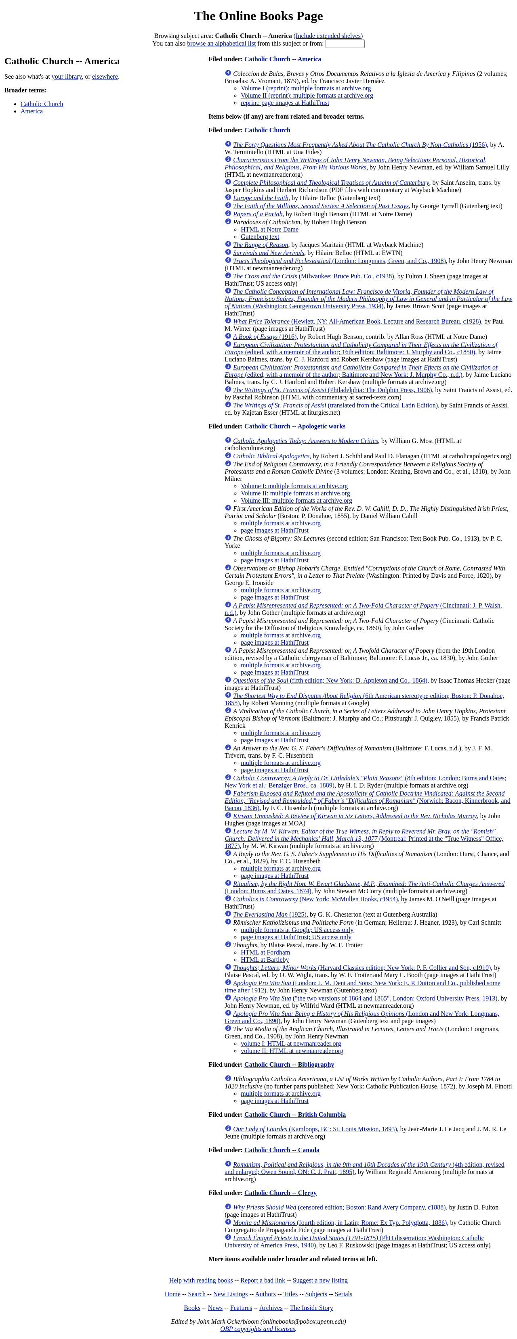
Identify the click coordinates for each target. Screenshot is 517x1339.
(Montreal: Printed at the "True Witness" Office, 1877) (364, 838)
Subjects (316, 1294)
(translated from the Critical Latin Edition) (335, 405)
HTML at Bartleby (265, 959)
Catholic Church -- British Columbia (295, 1114)
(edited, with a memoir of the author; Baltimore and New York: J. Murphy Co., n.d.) (361, 371)
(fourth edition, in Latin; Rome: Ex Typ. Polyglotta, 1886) (340, 1222)
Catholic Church (42, 103)
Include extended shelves (328, 35)
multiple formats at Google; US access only (297, 929)
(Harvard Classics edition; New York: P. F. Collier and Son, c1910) (362, 967)
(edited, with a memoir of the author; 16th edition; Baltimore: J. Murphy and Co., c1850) (361, 348)
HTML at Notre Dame (269, 229)
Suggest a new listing (320, 1280)
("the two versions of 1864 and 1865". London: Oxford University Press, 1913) (365, 998)
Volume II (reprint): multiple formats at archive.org (307, 95)
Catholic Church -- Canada (281, 1150)
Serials (344, 1294)
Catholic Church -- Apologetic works (294, 426)
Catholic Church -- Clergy (280, 1192)
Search (197, 1294)
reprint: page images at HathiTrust (285, 102)
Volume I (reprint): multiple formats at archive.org (306, 88)
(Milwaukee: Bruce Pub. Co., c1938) (313, 276)
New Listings (230, 1294)
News (215, 1307)
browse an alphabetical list (221, 43)
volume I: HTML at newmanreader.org (291, 1043)
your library (67, 76)
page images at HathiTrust (275, 530)
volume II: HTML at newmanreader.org (292, 1050)
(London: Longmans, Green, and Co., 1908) (339, 260)
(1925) (270, 914)
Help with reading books (201, 1280)
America (32, 111)
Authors (265, 1294)
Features (241, 1307)
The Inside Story (311, 1307)
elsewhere (105, 76)
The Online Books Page (258, 15)
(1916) (264, 336)
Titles (290, 1294)
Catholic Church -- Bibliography (289, 1064)
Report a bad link (262, 1280)
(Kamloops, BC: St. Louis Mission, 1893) (315, 1129)
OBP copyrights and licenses (257, 1328)
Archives (271, 1307)
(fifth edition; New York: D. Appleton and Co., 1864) (330, 680)
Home (173, 1294)
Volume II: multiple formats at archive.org (295, 493)
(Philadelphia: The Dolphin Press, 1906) (332, 389)
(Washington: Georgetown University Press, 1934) (368, 298)
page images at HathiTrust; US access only (296, 937)
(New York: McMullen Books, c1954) (315, 899)
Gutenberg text (260, 236)
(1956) (360, 144)
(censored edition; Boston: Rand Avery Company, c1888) (339, 1207)
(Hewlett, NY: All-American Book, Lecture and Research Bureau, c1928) (357, 321)
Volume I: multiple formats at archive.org (294, 486)
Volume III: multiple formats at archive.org (296, 500)
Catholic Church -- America (282, 59)
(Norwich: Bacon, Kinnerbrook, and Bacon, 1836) (368, 800)
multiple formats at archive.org (281, 523)
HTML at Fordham (265, 952)
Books (192, 1307)
